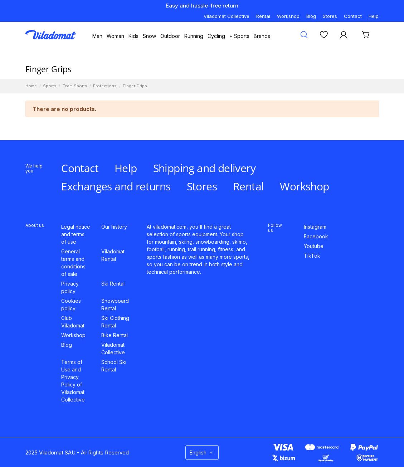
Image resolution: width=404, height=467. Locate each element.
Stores (330, 16)
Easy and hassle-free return (202, 5)
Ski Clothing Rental (115, 322)
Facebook (316, 236)
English (202, 452)
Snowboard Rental (115, 304)
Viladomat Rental (113, 255)
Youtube (313, 246)
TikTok (312, 256)
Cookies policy (71, 304)
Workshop (288, 16)
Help (374, 16)
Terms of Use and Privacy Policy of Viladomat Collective (73, 381)
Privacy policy (70, 287)
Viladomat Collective (226, 16)
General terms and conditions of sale (73, 262)
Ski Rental (113, 284)
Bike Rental (114, 335)
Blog (311, 16)
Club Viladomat (72, 322)
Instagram (315, 227)
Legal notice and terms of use (75, 234)
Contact (353, 16)
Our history (114, 227)
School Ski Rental (113, 366)
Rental (263, 16)
